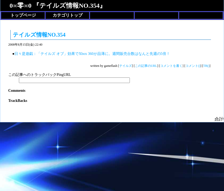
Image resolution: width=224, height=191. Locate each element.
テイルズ (125, 66)
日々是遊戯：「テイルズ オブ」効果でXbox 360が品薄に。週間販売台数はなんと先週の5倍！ (92, 54)
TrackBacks (17, 101)
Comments (17, 91)
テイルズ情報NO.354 (39, 35)
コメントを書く (171, 66)
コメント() (192, 66)
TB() (206, 66)
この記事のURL (146, 66)
